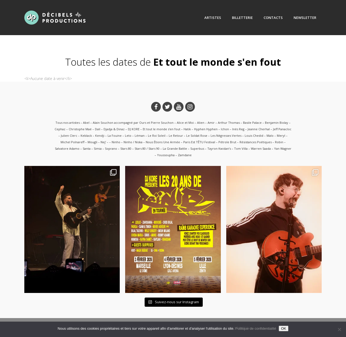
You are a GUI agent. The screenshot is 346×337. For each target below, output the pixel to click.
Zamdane (185, 155)
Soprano (111, 148)
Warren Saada (261, 148)
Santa (87, 148)
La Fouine (115, 136)
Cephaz (60, 129)
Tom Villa (241, 148)
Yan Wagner (282, 148)
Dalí (97, 129)
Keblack (86, 136)
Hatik (187, 129)
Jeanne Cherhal (259, 129)
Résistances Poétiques (255, 142)
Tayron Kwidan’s (219, 148)
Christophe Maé (80, 129)
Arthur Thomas (229, 123)
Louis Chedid (254, 136)
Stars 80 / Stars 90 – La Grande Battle (161, 148)
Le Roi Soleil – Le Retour (165, 136)
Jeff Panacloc (282, 129)
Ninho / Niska (133, 142)
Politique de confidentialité (255, 328)
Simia (98, 148)
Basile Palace (252, 123)
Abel (86, 123)
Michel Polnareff (72, 142)
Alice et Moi (185, 123)
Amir (211, 123)
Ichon (225, 129)
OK (283, 328)
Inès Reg (238, 129)
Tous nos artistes (67, 123)
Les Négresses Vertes (226, 136)
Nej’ (103, 142)
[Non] (339, 329)
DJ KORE (133, 129)
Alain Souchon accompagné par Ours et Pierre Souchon (133, 123)
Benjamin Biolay (276, 123)
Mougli (92, 142)
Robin (279, 142)
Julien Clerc (69, 136)
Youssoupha (166, 155)
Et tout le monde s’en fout (161, 129)
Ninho (116, 142)
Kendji (99, 136)
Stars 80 (125, 148)
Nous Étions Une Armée (163, 142)
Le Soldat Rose (196, 136)
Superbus (197, 148)
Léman (140, 136)
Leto (128, 136)
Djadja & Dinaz (114, 129)
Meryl (281, 136)
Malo (270, 136)
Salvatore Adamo (67, 148)
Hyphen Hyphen (206, 129)
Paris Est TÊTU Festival (199, 142)
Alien (200, 123)
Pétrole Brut (227, 142)
